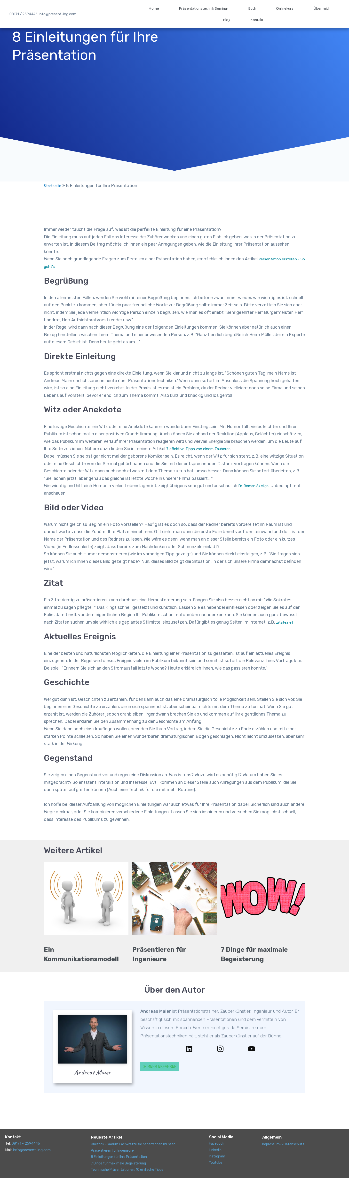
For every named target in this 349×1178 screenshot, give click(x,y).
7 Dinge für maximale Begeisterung (120, 1163)
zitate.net (286, 631)
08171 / (23, 6)
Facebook (217, 1143)
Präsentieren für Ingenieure (113, 1150)
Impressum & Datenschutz (284, 1144)
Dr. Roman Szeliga (256, 495)
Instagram (217, 1156)
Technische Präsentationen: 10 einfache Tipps (129, 1169)
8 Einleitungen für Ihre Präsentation (121, 1157)
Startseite (54, 194)
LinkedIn (216, 1150)
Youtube (216, 1162)
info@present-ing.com (57, 6)
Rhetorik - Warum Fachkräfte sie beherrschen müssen (136, 1144)
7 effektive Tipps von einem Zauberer (203, 458)
